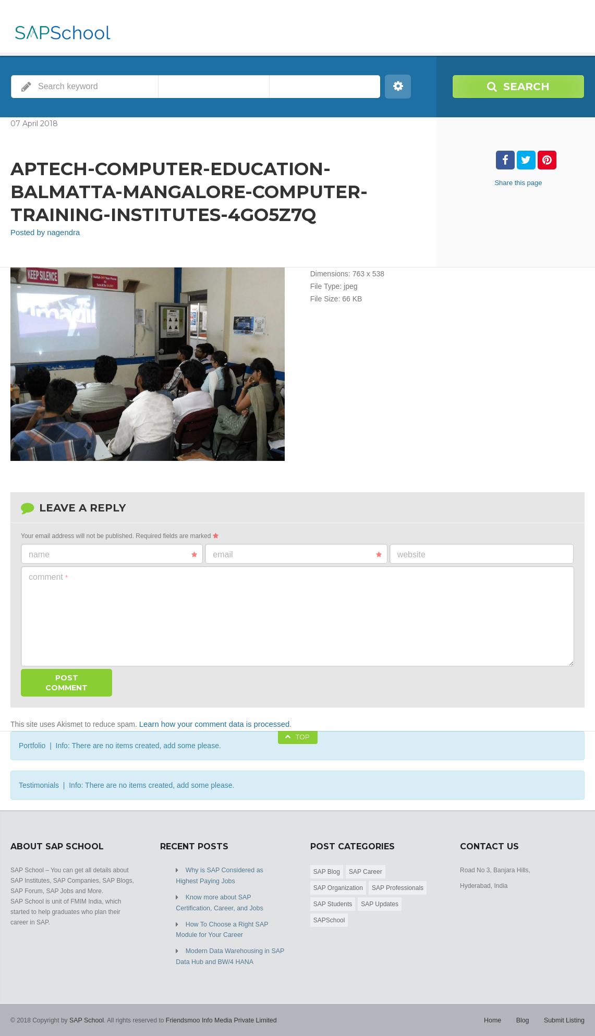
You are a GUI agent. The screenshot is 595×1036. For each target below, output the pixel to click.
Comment (48, 576)
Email (297, 554)
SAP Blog (326, 870)
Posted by (43, 232)
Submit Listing (565, 1015)
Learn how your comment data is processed (210, 723)
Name (113, 554)
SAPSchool (329, 918)
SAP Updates (379, 902)
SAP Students (333, 902)
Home (495, 1015)
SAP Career (365, 870)
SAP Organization (338, 886)
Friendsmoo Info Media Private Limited (217, 1015)
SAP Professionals (397, 886)
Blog (524, 1015)
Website (411, 554)
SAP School (86, 1015)
